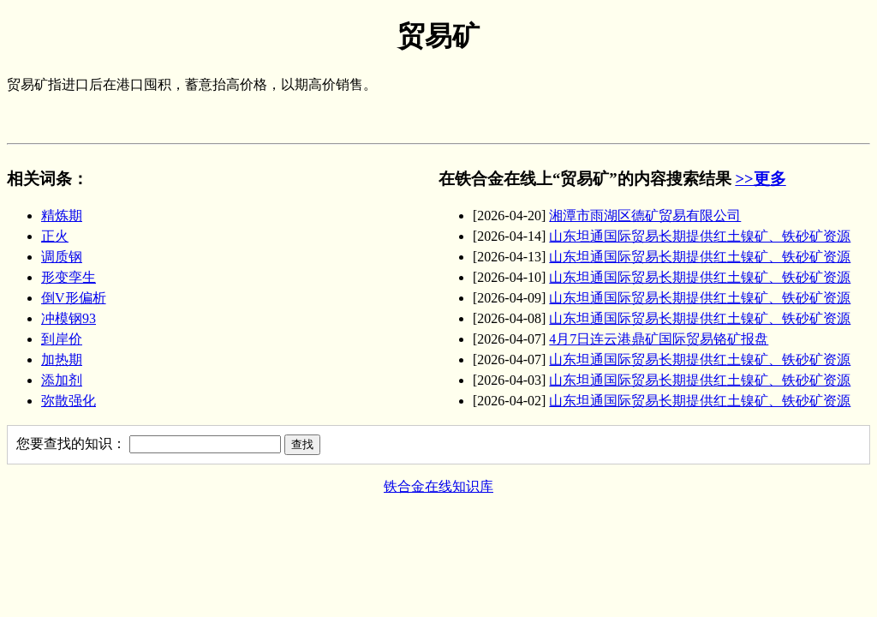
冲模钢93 (68, 318)
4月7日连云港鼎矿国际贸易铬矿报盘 (658, 339)
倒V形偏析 (73, 298)
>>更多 (760, 179)
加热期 (61, 359)
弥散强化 (68, 400)
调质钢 (61, 256)
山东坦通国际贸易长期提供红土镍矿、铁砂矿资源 (699, 236)
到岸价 (61, 339)
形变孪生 (68, 277)
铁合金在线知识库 (438, 486)
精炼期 (61, 215)
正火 (55, 236)
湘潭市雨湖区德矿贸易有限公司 (645, 215)
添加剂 (61, 380)
